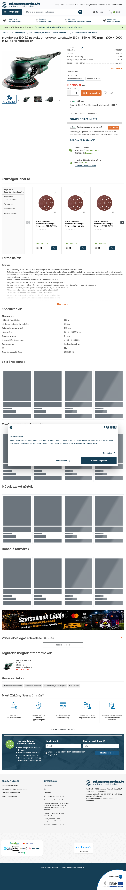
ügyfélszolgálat (45, 21)
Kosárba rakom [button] (54, 248)
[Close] (75, 3)
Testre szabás (62, 461)
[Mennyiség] (72, 92)
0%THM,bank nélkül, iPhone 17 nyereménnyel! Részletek (58, 27)
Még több (61, 304)
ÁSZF (46, 789)
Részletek (107, 453)
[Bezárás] (122, 27)
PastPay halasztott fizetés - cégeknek (54, 814)
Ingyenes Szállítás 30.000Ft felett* (15, 789)
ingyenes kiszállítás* (15, 21)
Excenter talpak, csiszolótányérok (55, 686)
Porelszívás (8, 204)
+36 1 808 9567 (117, 5)
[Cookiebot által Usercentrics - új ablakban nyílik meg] (106, 427)
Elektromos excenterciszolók (13, 686)
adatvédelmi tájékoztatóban (72, 752)
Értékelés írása (63, 645)
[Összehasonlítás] (112, 92)
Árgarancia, (111, 19)
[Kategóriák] (12, 12)
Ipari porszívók (74, 686)
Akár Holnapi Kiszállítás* (53, 800)
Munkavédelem (10, 213)
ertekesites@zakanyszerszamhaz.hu (95, 5)
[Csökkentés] (69, 92)
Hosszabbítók (9, 208)
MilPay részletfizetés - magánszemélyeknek (52, 820)
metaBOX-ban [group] (93, 79)
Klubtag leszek (106, 753)
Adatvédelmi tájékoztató (54, 796)
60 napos (71, 19)
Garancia (47, 793)
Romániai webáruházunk (54, 825)
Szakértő (42, 19)
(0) (82, 47)
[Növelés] (76, 92)
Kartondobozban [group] (75, 79)
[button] (19, 100)
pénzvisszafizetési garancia (79, 21)
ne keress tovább (113, 21)
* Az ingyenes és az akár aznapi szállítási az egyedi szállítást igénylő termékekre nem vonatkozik (56, 806)
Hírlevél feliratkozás (10, 786)
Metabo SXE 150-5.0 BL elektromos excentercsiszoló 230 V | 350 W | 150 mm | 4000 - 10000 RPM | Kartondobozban (24, 668)
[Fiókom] (97, 12)
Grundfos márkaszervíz (11, 793)
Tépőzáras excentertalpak (10, 198)
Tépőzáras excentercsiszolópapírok (14, 190)
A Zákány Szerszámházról (63, 729)
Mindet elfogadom (99, 461)
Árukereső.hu (84, 851)
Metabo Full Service (9, 796)
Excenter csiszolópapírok (33, 686)
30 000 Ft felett (12, 19)
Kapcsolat (48, 786)
